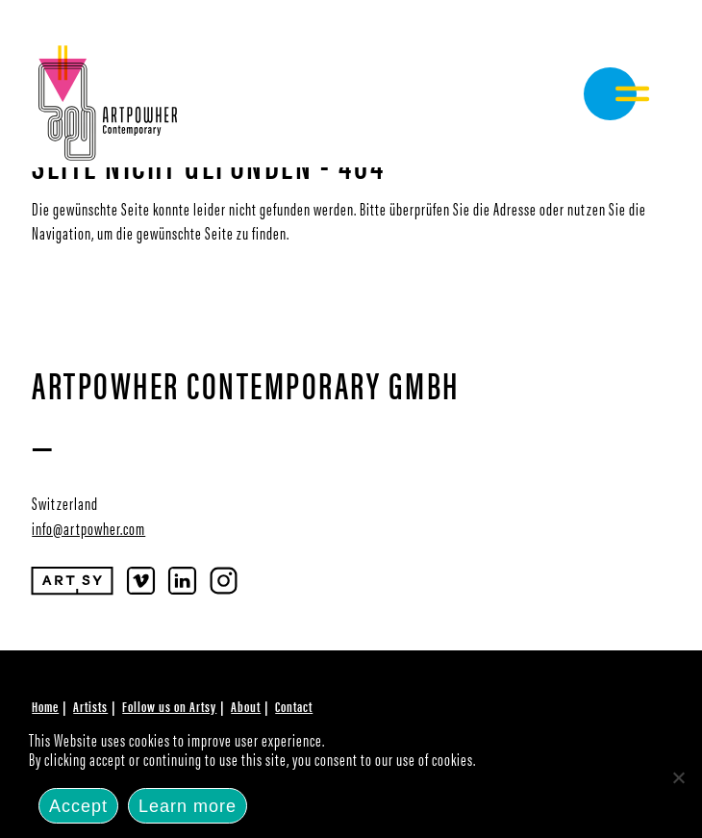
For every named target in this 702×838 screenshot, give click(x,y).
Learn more (187, 806)
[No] (678, 777)
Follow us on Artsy (169, 706)
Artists (90, 706)
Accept (78, 806)
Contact (294, 706)
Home (45, 706)
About (246, 706)
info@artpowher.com (88, 528)
